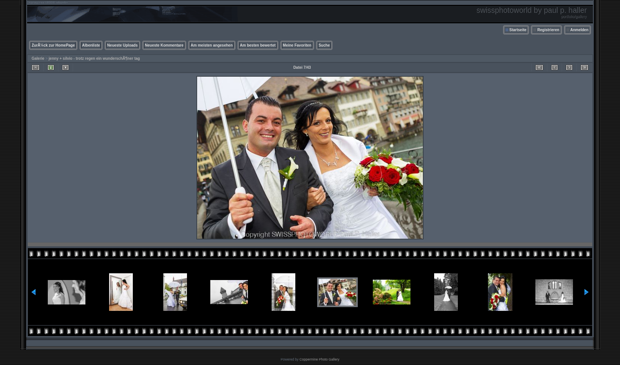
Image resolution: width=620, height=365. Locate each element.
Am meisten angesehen (212, 45)
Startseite (518, 30)
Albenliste (91, 45)
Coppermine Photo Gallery (319, 359)
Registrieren (548, 30)
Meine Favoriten (297, 45)
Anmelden (579, 30)
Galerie (38, 58)
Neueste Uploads (122, 45)
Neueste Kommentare (164, 45)
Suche (324, 45)
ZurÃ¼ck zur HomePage (53, 45)
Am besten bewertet (258, 45)
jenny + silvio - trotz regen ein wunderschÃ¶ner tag (94, 58)
